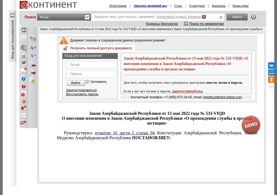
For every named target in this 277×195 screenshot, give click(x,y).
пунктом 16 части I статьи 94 (125, 133)
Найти (237, 17)
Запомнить (99, 82)
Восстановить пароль (82, 94)
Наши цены (241, 6)
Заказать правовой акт (150, 6)
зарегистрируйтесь (187, 91)
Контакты (219, 6)
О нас (178, 6)
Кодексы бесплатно (162, 24)
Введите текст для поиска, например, (147, 17)
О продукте (197, 6)
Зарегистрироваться (81, 90)
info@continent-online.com (222, 97)
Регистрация (118, 6)
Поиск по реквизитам (206, 24)
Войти (75, 83)
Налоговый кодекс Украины (179, 17)
